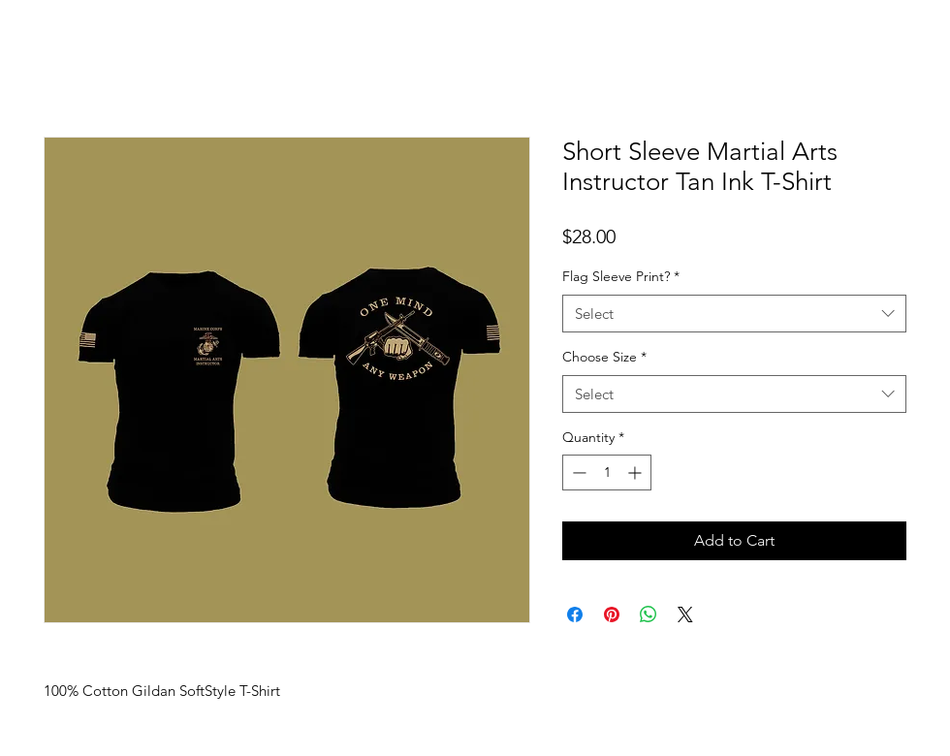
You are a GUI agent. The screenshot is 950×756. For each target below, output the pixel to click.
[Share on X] (685, 614)
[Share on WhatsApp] (648, 614)
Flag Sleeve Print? (621, 276)
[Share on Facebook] (574, 614)
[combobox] (734, 313)
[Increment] (636, 472)
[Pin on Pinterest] (611, 614)
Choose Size (604, 356)
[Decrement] (577, 472)
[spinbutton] (606, 472)
